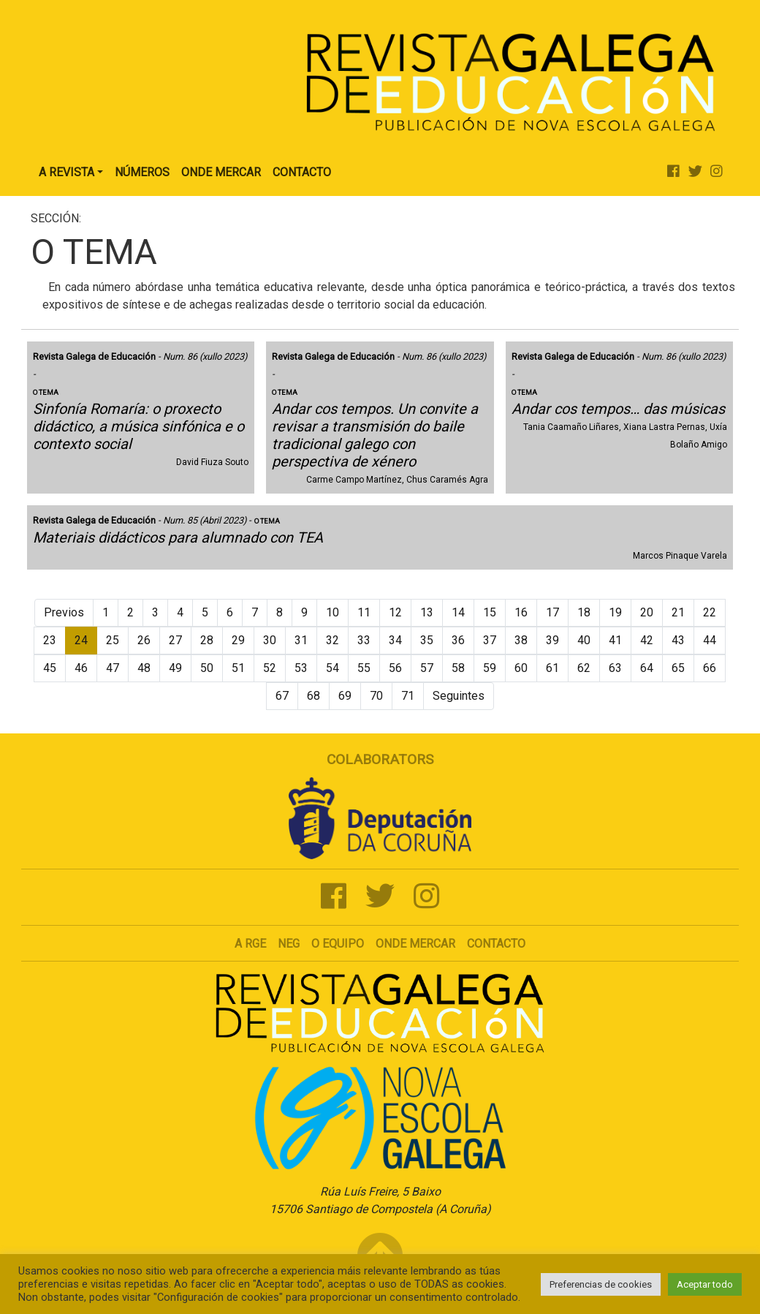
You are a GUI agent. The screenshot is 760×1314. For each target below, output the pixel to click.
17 (552, 612)
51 (238, 668)
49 (175, 668)
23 (49, 640)
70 (376, 696)
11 (363, 612)
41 (615, 640)
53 (301, 668)
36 (458, 640)
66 (709, 668)
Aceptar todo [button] (705, 1284)
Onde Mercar (221, 172)
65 (678, 668)
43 (678, 640)
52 (269, 668)
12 (395, 612)
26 (144, 640)
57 (426, 668)
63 (615, 668)
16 (521, 612)
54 (332, 668)
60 (521, 668)
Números (142, 172)
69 (345, 696)
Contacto (302, 172)
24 (81, 640)
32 (332, 640)
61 (552, 668)
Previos (64, 612)
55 (363, 668)
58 (458, 668)
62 (583, 668)
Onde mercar (415, 944)
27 (175, 640)
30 (269, 640)
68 (313, 696)
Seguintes (458, 696)
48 (144, 668)
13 (426, 612)
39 (552, 640)
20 (646, 612)
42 (646, 640)
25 (112, 640)
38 (521, 640)
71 (407, 696)
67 (282, 696)
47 (112, 668)
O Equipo (337, 944)
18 (583, 612)
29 (238, 640)
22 (709, 612)
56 (395, 668)
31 (301, 640)
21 (678, 612)
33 (363, 640)
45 (49, 668)
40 (583, 640)
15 (489, 612)
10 (332, 612)
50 (206, 668)
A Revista (66, 172)
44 (709, 640)
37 (489, 640)
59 (489, 668)
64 (646, 668)
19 (615, 612)
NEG (289, 944)
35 (426, 640)
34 (395, 640)
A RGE (250, 944)
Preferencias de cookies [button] (601, 1284)
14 (458, 612)
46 (81, 668)
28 (206, 640)
